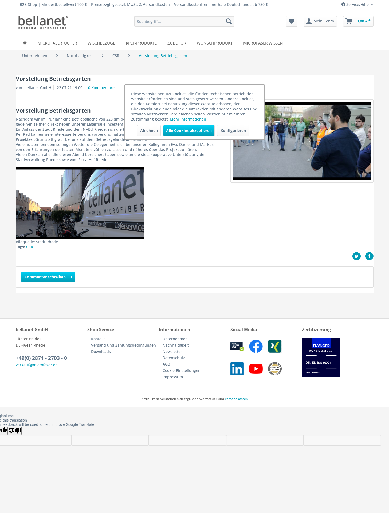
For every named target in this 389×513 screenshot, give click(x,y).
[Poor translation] (15, 431)
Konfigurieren (233, 130)
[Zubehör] (177, 43)
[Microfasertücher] (57, 43)
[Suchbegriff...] (184, 21)
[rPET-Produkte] (141, 43)
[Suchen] (228, 21)
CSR (29, 246)
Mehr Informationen (188, 119)
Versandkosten (236, 398)
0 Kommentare (101, 87)
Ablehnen (149, 130)
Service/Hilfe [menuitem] (355, 4)
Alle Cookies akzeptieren (189, 130)
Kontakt (98, 338)
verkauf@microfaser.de (37, 364)
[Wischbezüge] (101, 43)
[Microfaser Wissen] (263, 43)
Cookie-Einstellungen (182, 370)
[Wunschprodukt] (214, 43)
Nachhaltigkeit (176, 345)
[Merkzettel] (291, 21)
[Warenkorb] (358, 21)
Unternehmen (175, 338)
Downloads (101, 351)
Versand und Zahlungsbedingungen (123, 345)
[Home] (24, 43)
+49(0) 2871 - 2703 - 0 (41, 358)
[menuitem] (184, 21)
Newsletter (172, 351)
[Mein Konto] (320, 21)
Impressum (173, 376)
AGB (166, 364)
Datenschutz (174, 357)
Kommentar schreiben (48, 276)
